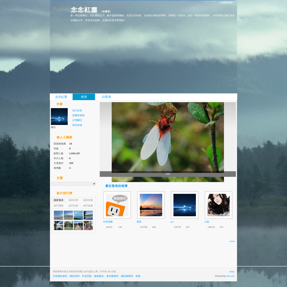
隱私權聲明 (127, 276)
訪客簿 (106, 96)
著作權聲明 (112, 276)
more (232, 241)
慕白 (53, 127)
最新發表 (58, 200)
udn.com (230, 276)
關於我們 (75, 276)
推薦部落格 (78, 115)
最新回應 (73, 200)
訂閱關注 (77, 120)
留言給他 (77, 125)
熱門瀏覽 (58, 205)
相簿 (84, 96)
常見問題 (87, 276)
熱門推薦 (88, 205)
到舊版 (106, 11)
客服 (137, 276)
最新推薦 (88, 200)
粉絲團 (56, 284)
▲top (231, 271)
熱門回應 (73, 205)
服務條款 (99, 276)
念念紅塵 (84, 9)
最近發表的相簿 (116, 185)
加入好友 (77, 110)
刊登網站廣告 (60, 276)
